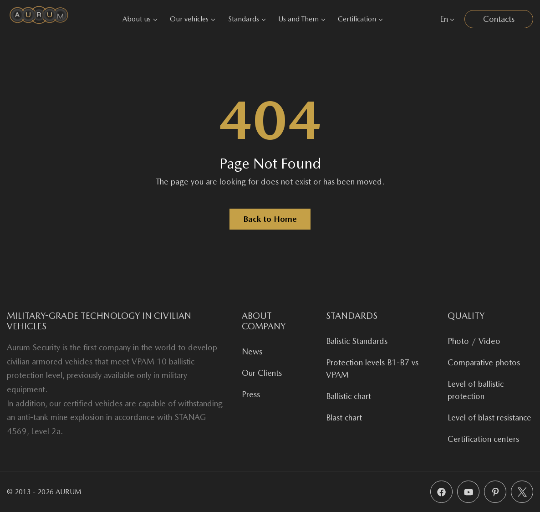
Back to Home (270, 219)
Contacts (499, 19)
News (252, 351)
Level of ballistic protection (476, 390)
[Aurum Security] (39, 19)
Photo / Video (474, 341)
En (447, 19)
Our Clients (262, 373)
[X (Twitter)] (522, 492)
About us (140, 19)
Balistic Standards (356, 341)
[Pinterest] (495, 492)
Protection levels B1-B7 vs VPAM (372, 368)
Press (251, 394)
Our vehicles (192, 19)
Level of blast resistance (489, 417)
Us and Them (302, 19)
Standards (247, 19)
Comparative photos (484, 362)
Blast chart (344, 417)
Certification (360, 19)
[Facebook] (441, 492)
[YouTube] (468, 492)
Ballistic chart (348, 396)
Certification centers (483, 439)
